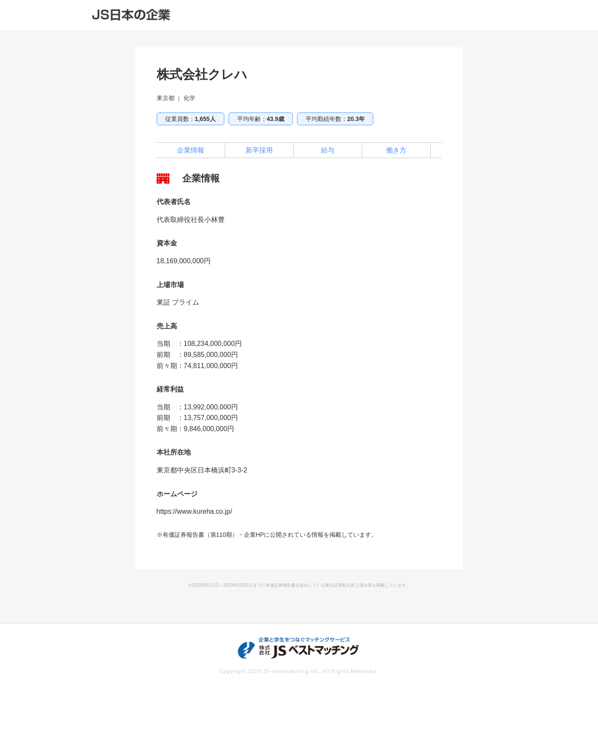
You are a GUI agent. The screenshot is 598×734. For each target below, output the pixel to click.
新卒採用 (259, 150)
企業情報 (190, 150)
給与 (328, 150)
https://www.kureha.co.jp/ (194, 511)
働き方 (396, 150)
